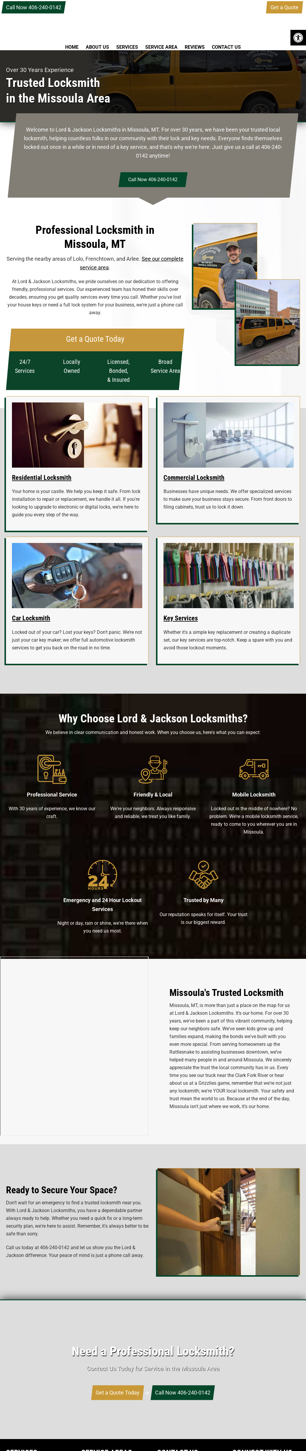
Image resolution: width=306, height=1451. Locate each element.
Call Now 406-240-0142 (33, 7)
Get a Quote (284, 7)
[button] (298, 37)
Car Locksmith (31, 618)
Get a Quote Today (118, 1392)
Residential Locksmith (41, 477)
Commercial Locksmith (193, 477)
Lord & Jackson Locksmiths (153, 22)
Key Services (180, 618)
